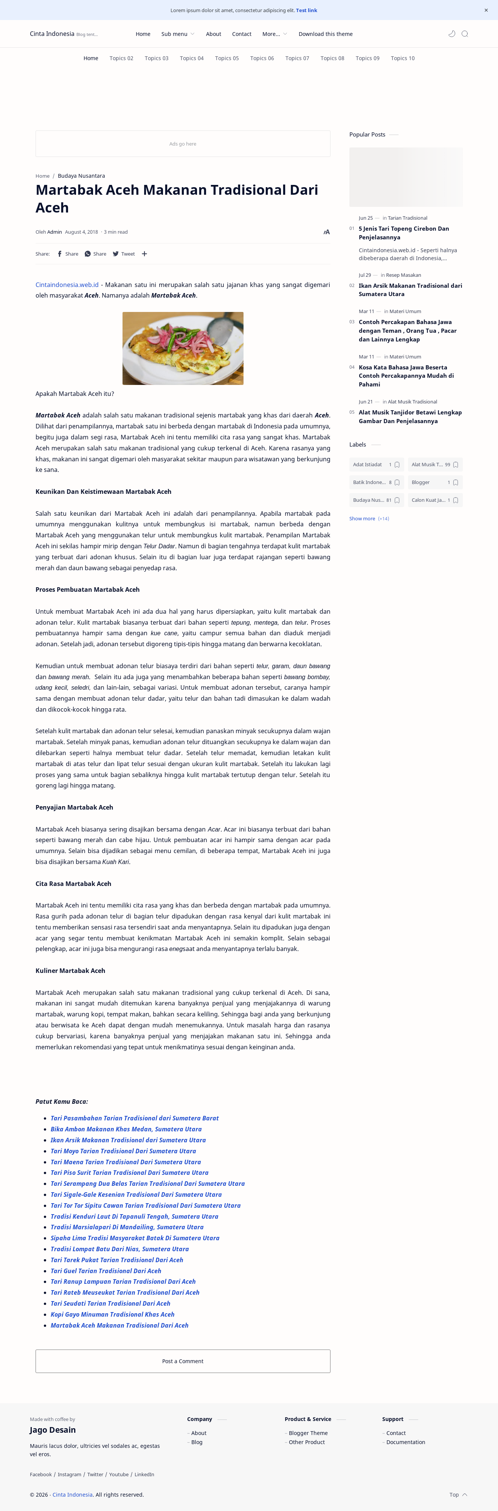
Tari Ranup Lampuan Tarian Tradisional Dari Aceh (124, 1281)
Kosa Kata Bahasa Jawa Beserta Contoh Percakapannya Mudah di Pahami (406, 375)
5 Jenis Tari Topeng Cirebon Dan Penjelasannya (404, 233)
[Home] (91, 58)
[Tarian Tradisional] (407, 217)
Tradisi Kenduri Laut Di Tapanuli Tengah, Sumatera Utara (135, 1216)
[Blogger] (435, 482)
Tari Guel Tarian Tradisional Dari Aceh (107, 1271)
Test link (306, 10)
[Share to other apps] (144, 253)
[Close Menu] (486, 10)
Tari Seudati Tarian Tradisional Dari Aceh (111, 1303)
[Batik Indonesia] (376, 482)
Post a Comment (182, 1361)
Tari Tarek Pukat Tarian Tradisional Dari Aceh (118, 1260)
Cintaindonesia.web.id (67, 285)
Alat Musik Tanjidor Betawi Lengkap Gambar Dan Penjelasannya (410, 416)
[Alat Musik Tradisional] (412, 401)
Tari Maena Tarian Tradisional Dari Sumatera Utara (126, 1162)
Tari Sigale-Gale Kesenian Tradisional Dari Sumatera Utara (137, 1194)
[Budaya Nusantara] (376, 500)
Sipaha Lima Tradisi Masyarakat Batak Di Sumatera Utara (136, 1238)
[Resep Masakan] (403, 274)
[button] (452, 33)
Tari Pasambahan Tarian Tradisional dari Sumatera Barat (135, 1118)
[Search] (464, 33)
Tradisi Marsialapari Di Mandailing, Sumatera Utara (128, 1227)
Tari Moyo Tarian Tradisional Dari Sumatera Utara (124, 1151)
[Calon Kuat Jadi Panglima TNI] (435, 500)
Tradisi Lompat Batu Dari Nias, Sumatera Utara (121, 1249)
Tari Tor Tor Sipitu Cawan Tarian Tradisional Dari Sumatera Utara (146, 1205)
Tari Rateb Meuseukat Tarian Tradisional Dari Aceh (126, 1292)
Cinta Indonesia (52, 33)
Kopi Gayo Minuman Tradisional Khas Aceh (113, 1314)
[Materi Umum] (405, 311)
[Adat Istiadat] (376, 465)
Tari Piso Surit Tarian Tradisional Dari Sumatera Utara (130, 1172)
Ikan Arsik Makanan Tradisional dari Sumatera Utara (128, 1140)
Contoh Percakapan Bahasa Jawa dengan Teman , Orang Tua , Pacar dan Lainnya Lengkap (408, 330)
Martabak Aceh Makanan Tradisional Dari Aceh (120, 1325)
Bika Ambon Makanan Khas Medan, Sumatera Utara (126, 1129)
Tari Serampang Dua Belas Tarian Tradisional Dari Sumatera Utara (149, 1183)
